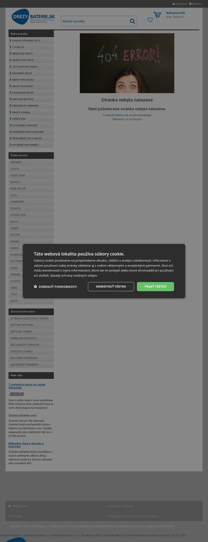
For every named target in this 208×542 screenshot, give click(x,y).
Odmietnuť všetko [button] (111, 286)
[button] (55, 286)
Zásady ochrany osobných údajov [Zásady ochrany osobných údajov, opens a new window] (73, 275)
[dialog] (104, 271)
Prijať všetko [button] (155, 286)
